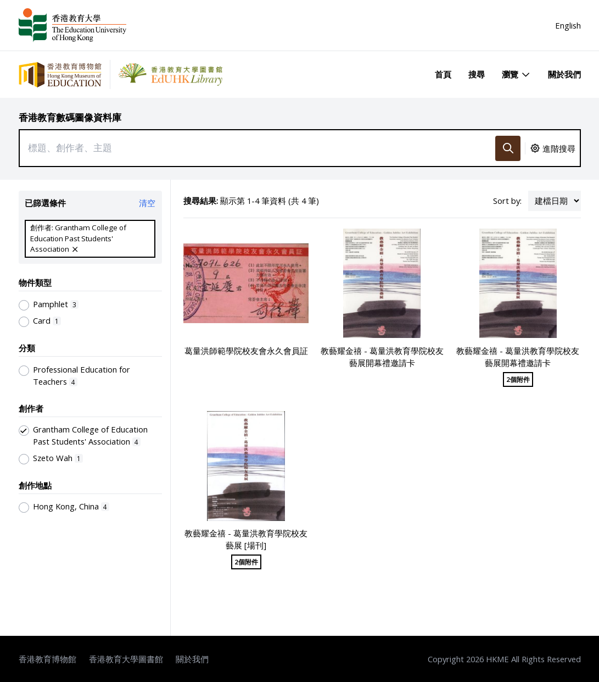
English (568, 25)
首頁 (443, 74)
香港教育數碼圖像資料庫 (70, 117)
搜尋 (476, 74)
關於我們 (564, 74)
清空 (147, 202)
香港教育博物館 (47, 658)
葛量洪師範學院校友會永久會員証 (246, 350)
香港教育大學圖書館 (126, 658)
